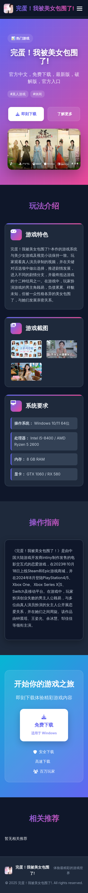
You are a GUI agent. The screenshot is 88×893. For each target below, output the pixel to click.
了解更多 (64, 113)
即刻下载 (26, 113)
